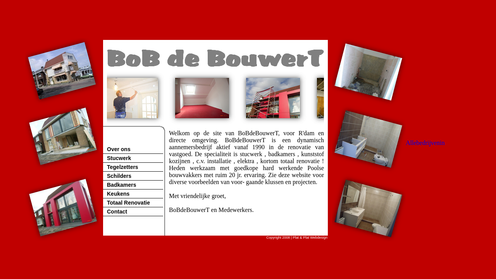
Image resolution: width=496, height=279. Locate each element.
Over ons (119, 149)
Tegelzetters (122, 167)
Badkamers (121, 185)
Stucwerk (119, 158)
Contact (117, 211)
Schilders (119, 176)
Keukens (118, 194)
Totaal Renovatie (128, 203)
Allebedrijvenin (425, 143)
